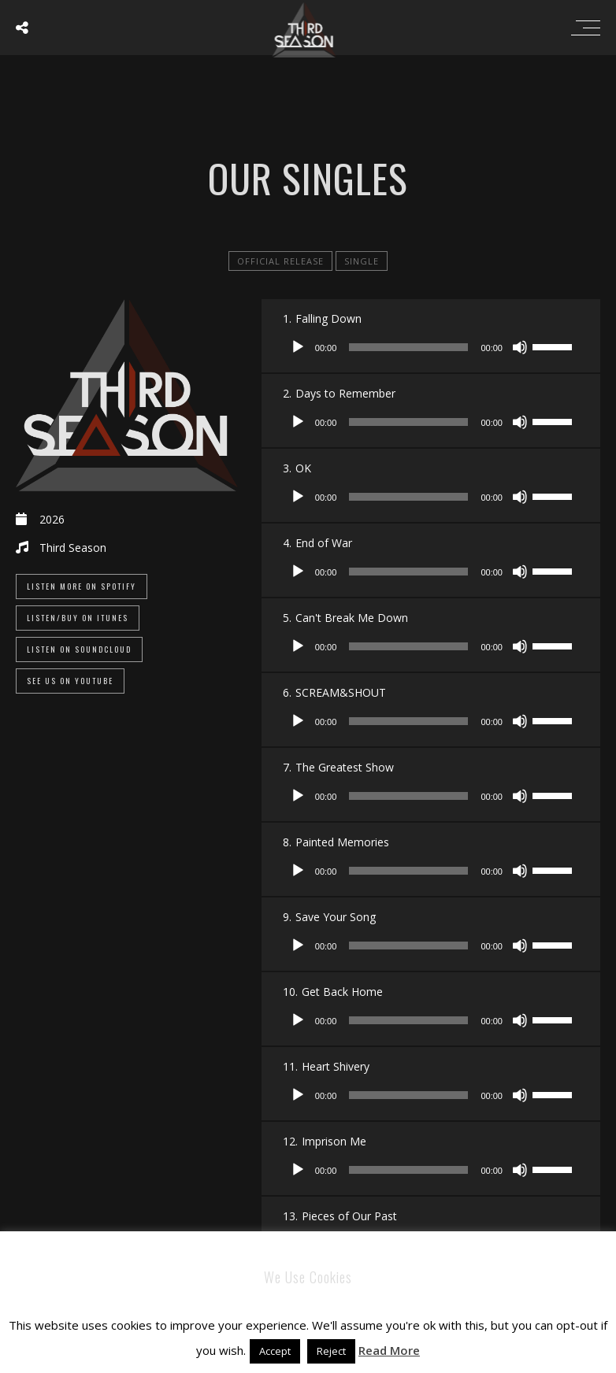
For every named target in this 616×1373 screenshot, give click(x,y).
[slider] (408, 347)
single (361, 261)
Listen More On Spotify (81, 586)
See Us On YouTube (70, 680)
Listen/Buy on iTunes (77, 618)
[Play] (298, 347)
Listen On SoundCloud (79, 649)
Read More (389, 1350)
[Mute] (520, 347)
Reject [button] (331, 1351)
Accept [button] (275, 1351)
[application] (430, 347)
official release (280, 261)
